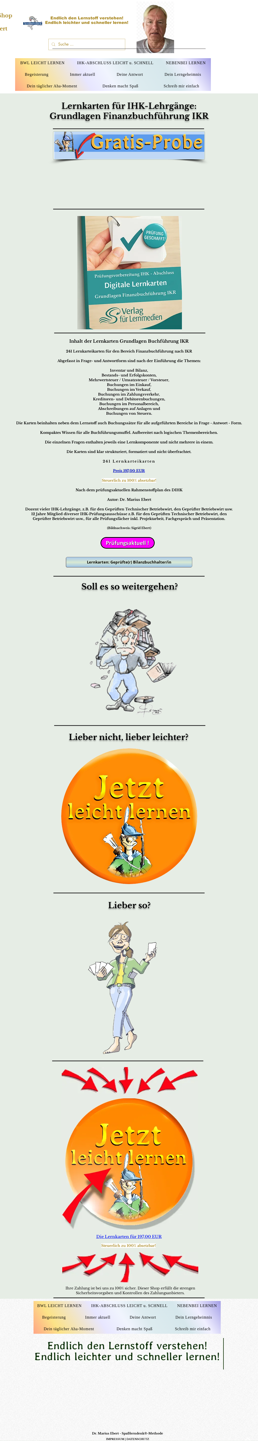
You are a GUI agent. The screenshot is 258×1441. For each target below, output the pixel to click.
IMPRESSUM (115, 1439)
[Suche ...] (86, 44)
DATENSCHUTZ (137, 1439)
